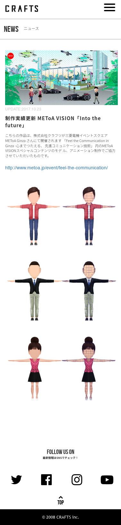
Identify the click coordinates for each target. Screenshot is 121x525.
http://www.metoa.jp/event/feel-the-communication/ (56, 168)
